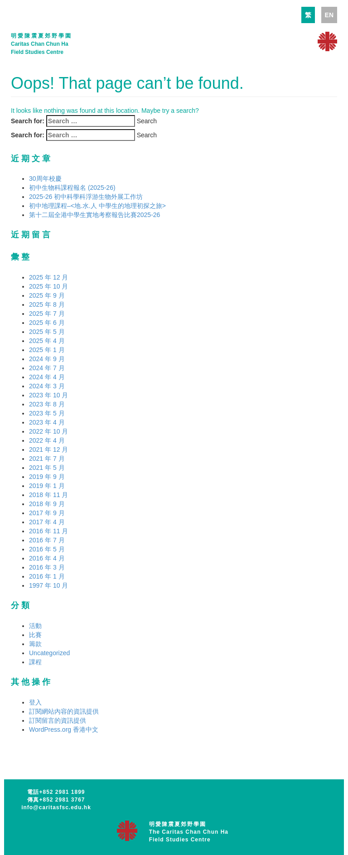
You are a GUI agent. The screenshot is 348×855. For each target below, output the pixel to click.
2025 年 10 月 (48, 286)
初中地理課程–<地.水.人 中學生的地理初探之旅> (97, 205)
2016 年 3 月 (47, 567)
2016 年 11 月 (48, 531)
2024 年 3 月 (47, 386)
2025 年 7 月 (47, 313)
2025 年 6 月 (47, 322)
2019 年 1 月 (47, 485)
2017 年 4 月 (47, 522)
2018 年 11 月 (48, 494)
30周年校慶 (45, 178)
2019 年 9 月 (47, 476)
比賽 (35, 634)
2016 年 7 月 (47, 540)
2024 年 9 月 (47, 358)
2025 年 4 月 (47, 340)
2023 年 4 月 (47, 422)
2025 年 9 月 (47, 295)
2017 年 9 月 (47, 513)
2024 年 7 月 (47, 368)
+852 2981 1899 (62, 792)
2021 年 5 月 (47, 467)
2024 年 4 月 (47, 377)
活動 (35, 625)
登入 (35, 702)
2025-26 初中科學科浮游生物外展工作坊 (86, 196)
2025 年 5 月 (47, 331)
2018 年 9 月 (47, 503)
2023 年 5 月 (47, 413)
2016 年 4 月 (47, 558)
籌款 (35, 643)
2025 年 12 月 (48, 277)
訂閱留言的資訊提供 (57, 720)
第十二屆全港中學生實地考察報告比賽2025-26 (94, 214)
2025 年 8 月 (47, 304)
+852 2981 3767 (62, 800)
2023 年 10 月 (48, 395)
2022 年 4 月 (47, 440)
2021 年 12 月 (48, 449)
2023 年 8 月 (47, 404)
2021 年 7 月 (47, 458)
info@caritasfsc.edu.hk (56, 807)
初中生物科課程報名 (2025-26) (72, 187)
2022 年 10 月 (48, 431)
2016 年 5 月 (47, 549)
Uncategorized (49, 653)
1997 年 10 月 (48, 585)
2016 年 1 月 (47, 576)
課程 (35, 662)
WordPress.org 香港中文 (63, 729)
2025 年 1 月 (47, 349)
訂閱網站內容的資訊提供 (64, 711)
